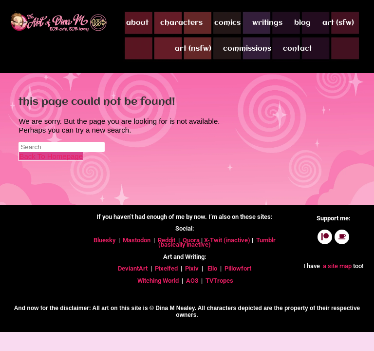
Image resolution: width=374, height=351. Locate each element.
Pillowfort (237, 268)
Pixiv (192, 268)
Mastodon (136, 240)
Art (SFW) (338, 23)
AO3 (193, 280)
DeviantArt (133, 268)
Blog (302, 23)
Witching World (158, 280)
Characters (181, 23)
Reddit (166, 240)
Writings (267, 23)
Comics (227, 23)
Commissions (247, 49)
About (137, 23)
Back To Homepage (51, 156)
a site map (336, 266)
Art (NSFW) (193, 49)
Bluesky (105, 240)
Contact (297, 49)
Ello (212, 268)
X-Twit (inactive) (228, 240)
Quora (192, 240)
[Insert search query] (62, 147)
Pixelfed (166, 268)
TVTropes (220, 280)
